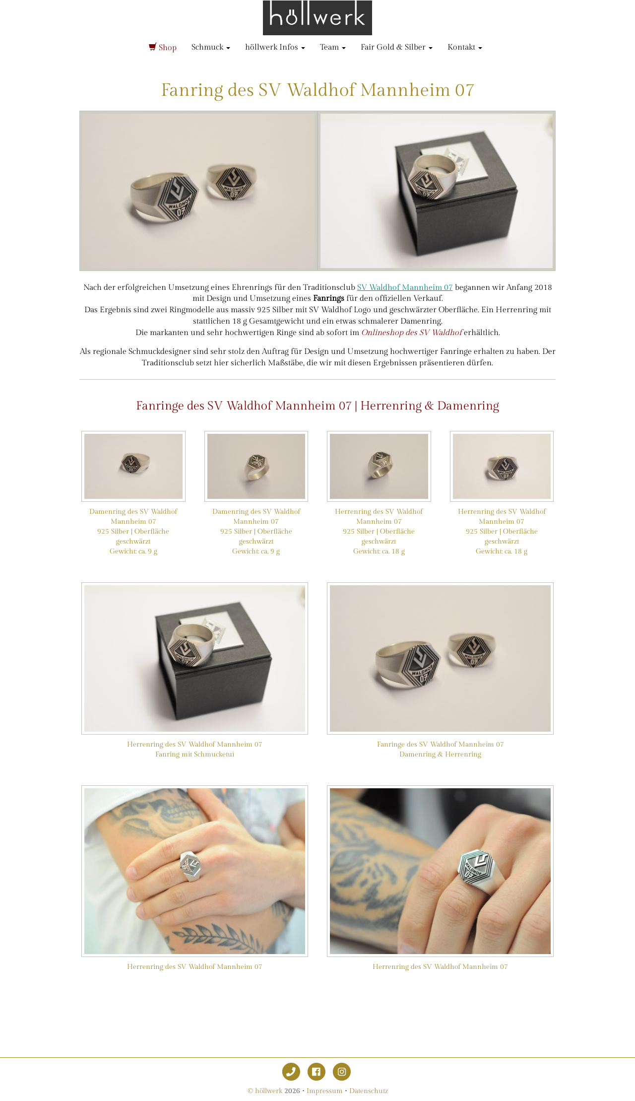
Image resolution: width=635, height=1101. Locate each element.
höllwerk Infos (275, 47)
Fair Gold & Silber (397, 47)
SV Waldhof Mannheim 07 (405, 287)
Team (333, 47)
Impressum (325, 1091)
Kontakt (464, 47)
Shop (163, 48)
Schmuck (210, 47)
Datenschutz (368, 1091)
